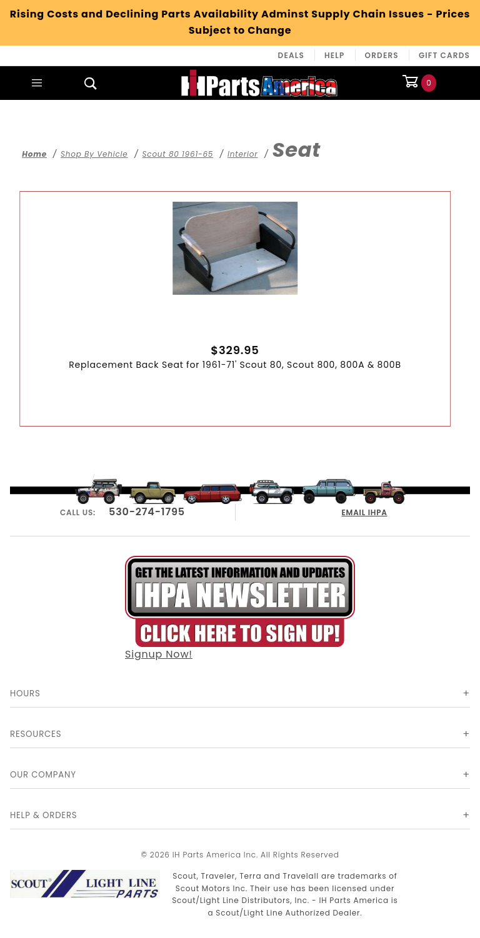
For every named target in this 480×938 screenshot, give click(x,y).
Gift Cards (444, 55)
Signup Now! (240, 607)
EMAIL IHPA (364, 510)
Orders (382, 55)
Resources (35, 734)
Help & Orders (43, 815)
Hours (25, 693)
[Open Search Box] (91, 83)
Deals (291, 55)
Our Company (43, 775)
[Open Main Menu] (37, 83)
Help (334, 55)
